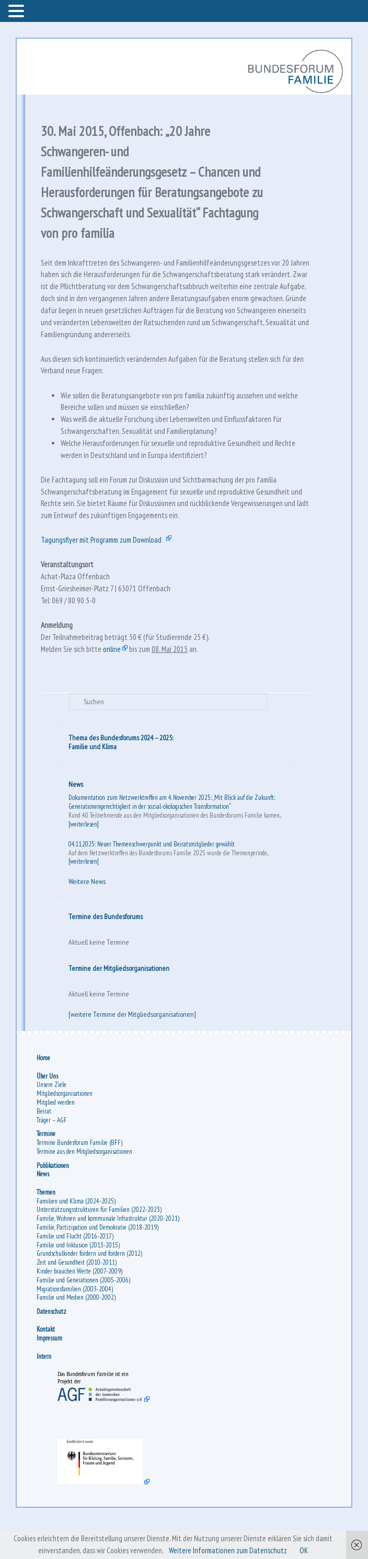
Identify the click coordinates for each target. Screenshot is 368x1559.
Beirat (45, 1145)
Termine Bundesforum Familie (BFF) (80, 1176)
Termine (47, 1167)
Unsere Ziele (52, 1119)
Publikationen (54, 1199)
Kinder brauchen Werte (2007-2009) (80, 1305)
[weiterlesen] (84, 856)
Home (44, 1091)
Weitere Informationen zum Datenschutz (229, 1550)
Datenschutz (52, 1345)
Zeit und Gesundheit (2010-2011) (78, 1296)
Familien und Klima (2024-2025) (77, 1235)
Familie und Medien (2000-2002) (77, 1331)
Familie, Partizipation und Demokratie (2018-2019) (98, 1261)
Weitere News (87, 914)
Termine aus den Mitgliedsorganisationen (85, 1185)
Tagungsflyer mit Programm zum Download (107, 562)
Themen (47, 1226)
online (115, 679)
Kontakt (47, 1363)
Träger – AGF (53, 1154)
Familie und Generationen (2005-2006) (84, 1314)
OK (308, 1550)
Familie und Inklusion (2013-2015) (79, 1279)
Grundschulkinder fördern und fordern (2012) (90, 1287)
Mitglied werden (57, 1136)
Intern (45, 1390)
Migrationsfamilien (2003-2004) (76, 1323)
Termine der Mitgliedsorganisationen (119, 1000)
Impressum (50, 1372)
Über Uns (48, 1110)
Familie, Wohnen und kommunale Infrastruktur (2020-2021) (109, 1252)
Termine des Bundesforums (106, 949)
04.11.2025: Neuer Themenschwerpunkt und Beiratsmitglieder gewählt (152, 876)
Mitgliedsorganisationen (66, 1127)
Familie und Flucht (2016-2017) (76, 1270)
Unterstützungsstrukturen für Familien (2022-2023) (100, 1244)
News (76, 816)
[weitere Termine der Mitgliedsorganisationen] (133, 1047)
